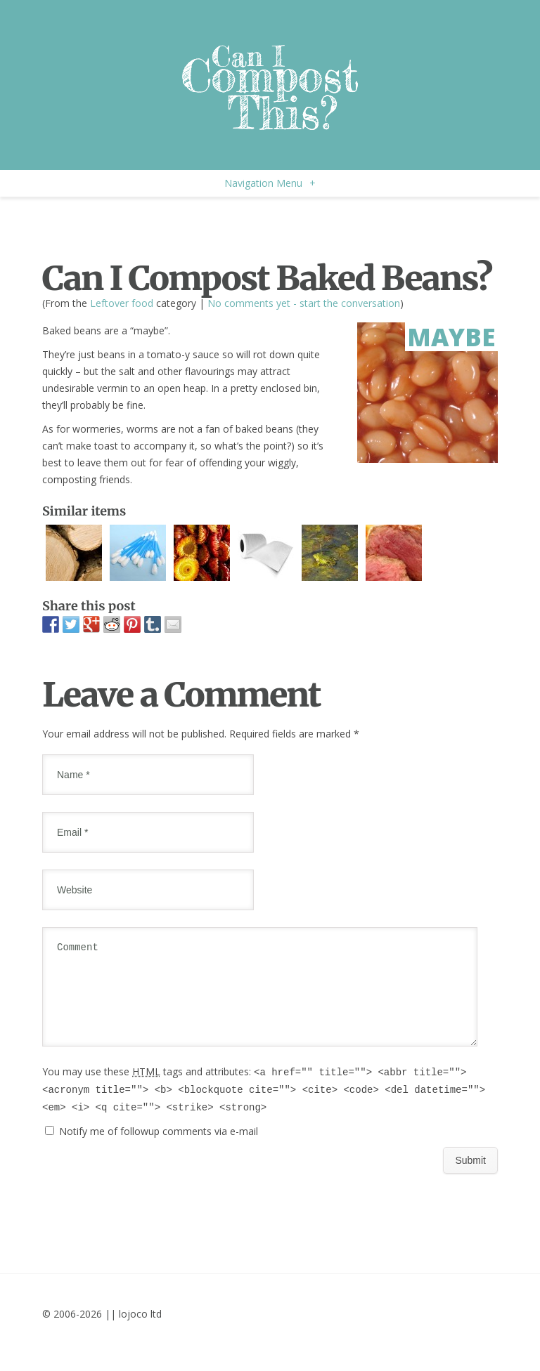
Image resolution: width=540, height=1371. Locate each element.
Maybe (451, 336)
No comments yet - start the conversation (303, 303)
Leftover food (121, 303)
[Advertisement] (206, 225)
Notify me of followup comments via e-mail (158, 1148)
